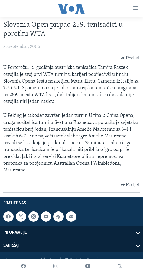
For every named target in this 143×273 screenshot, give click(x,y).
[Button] (130, 58)
